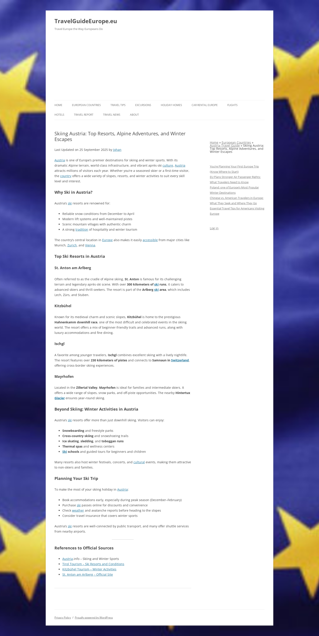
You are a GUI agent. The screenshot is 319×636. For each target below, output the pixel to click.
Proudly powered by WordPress (94, 617)
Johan (117, 150)
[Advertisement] (159, 67)
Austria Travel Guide (225, 145)
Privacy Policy (62, 617)
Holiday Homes (171, 105)
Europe (107, 240)
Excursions (143, 105)
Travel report (83, 115)
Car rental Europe (205, 105)
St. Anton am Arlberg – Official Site (87, 574)
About (134, 115)
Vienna (90, 245)
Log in (214, 228)
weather (78, 510)
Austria (59, 160)
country (65, 176)
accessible (150, 240)
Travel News (111, 115)
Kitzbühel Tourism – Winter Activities (89, 569)
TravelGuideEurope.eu (85, 21)
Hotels (59, 115)
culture (168, 165)
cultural (139, 462)
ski (70, 203)
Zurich (72, 245)
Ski (64, 452)
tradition (81, 229)
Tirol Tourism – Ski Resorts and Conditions (93, 564)
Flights (232, 105)
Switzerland (180, 360)
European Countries (86, 105)
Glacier (59, 398)
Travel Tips (118, 105)
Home (58, 105)
